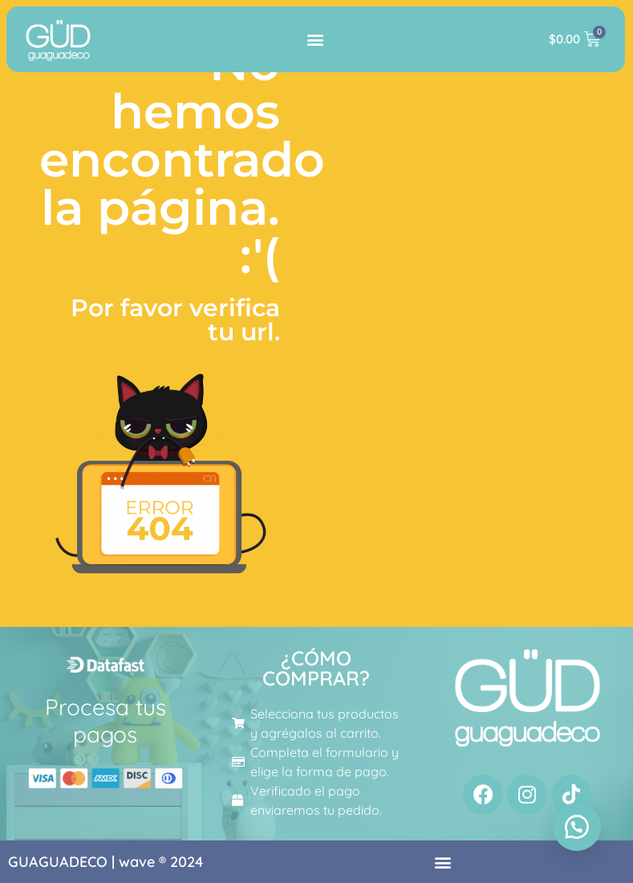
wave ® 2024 (161, 861)
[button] (315, 39)
